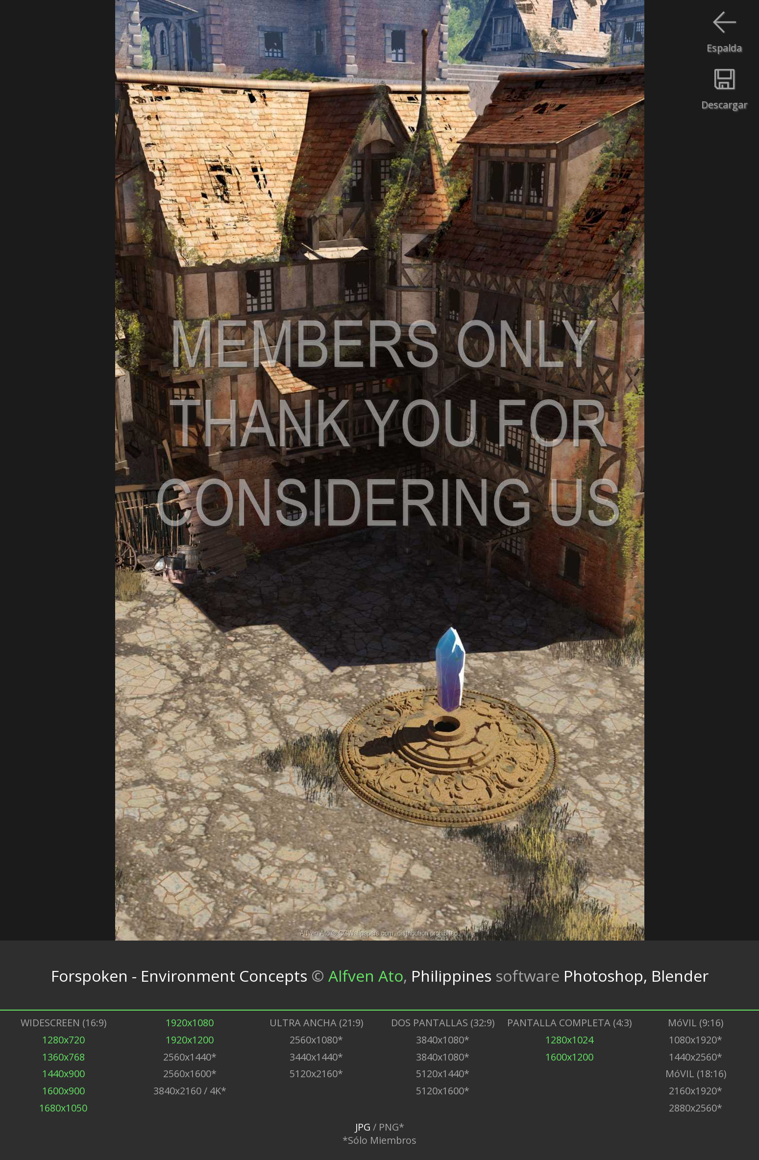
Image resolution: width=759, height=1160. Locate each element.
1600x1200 (569, 1056)
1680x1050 (63, 1107)
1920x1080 (190, 1022)
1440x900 (63, 1073)
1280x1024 (569, 1039)
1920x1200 (190, 1039)
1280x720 (63, 1039)
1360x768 (63, 1056)
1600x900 (63, 1090)
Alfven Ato (365, 975)
